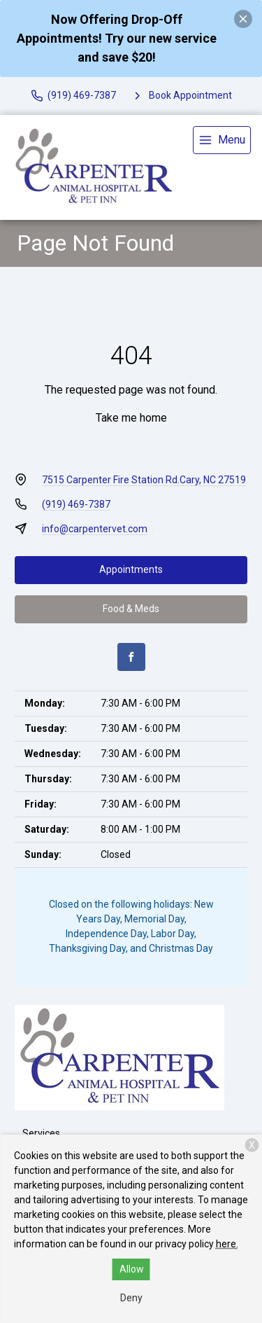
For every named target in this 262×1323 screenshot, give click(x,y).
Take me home (131, 417)
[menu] (222, 140)
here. (227, 1243)
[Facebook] (131, 657)
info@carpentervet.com (94, 528)
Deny (131, 1297)
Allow (131, 1269)
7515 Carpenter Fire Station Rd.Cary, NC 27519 (144, 479)
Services (41, 1133)
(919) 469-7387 (76, 504)
